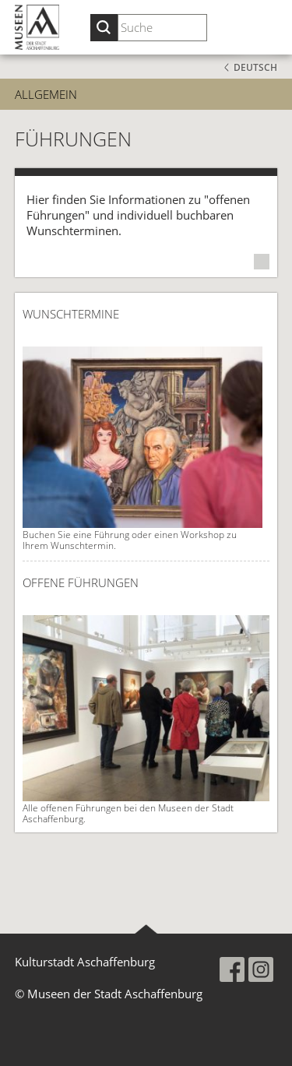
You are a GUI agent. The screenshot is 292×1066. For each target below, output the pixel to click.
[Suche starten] (104, 27)
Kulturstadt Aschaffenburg (85, 961)
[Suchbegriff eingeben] (162, 27)
